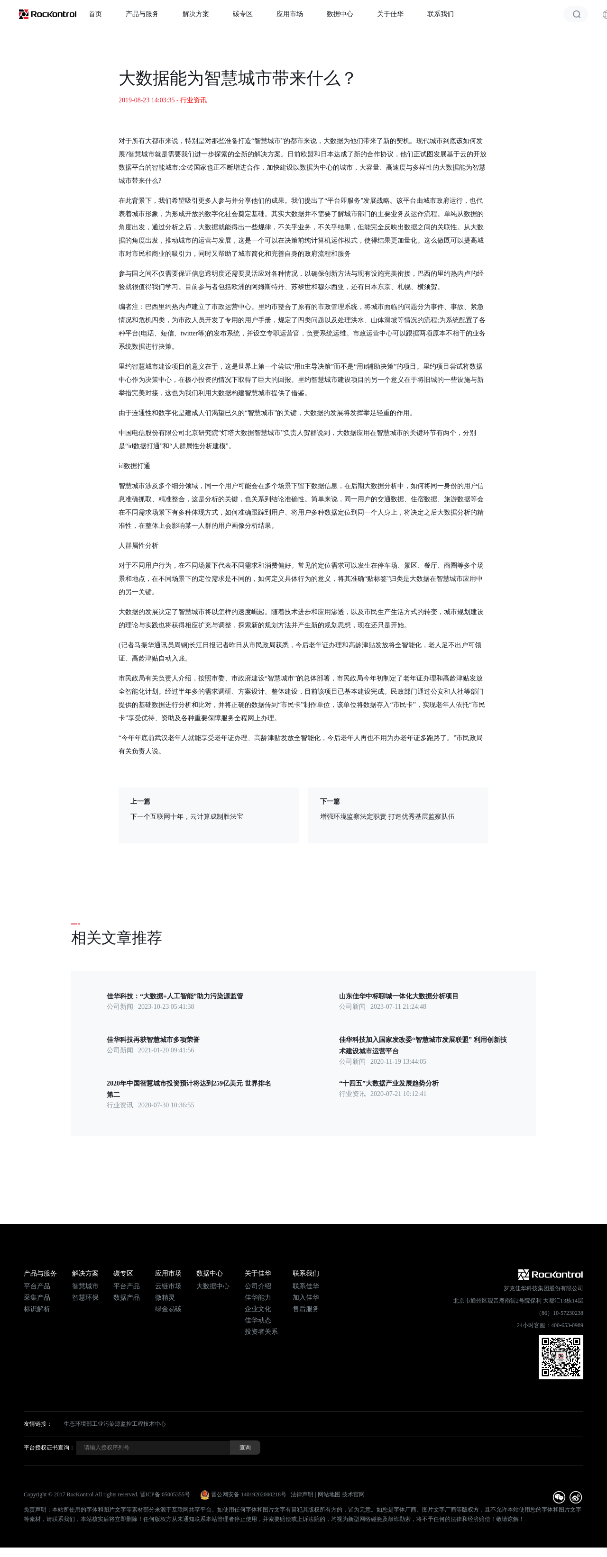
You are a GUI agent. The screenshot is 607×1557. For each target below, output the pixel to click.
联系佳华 (306, 1286)
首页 (95, 14)
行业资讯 (193, 100)
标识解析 (37, 1309)
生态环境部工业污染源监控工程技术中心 (115, 1424)
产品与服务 (142, 14)
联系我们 (440, 14)
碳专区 (243, 14)
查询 (245, 1447)
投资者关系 (261, 1331)
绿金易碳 (168, 1309)
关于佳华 (390, 14)
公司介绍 (258, 1286)
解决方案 (196, 14)
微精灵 (165, 1297)
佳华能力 (258, 1297)
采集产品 (37, 1297)
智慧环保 (85, 1297)
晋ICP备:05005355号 (165, 1494)
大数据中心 (213, 1286)
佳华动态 (258, 1320)
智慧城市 (85, 1286)
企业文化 (258, 1309)
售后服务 (306, 1309)
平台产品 (37, 1286)
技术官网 (353, 1494)
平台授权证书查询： (49, 1447)
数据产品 (126, 1297)
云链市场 (168, 1286)
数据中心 (340, 14)
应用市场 (289, 14)
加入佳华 (306, 1297)
